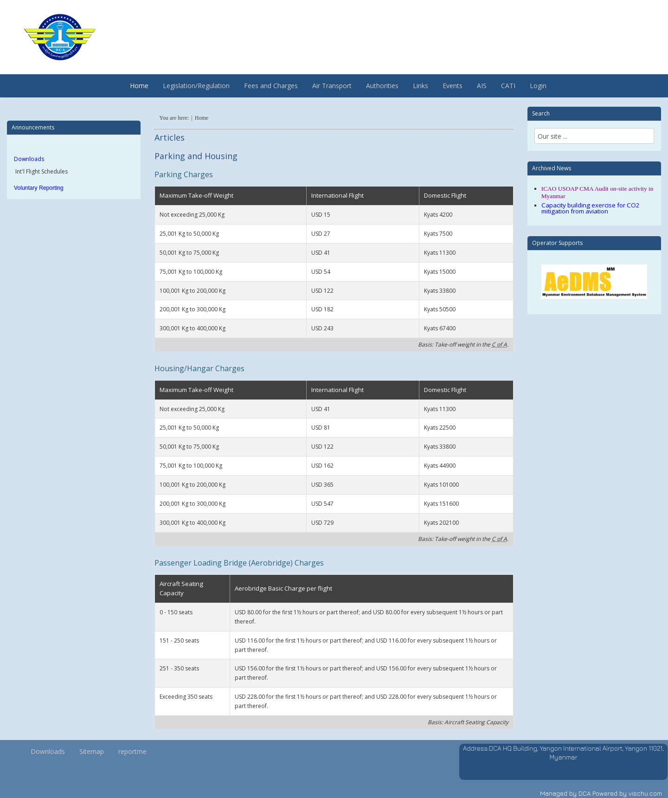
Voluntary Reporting (39, 188)
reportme (132, 751)
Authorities (382, 85)
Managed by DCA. (566, 793)
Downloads (29, 159)
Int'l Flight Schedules (41, 171)
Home (139, 85)
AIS (482, 85)
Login (538, 85)
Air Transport (332, 85)
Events (452, 85)
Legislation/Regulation (196, 85)
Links (420, 85)
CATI (508, 85)
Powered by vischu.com (627, 793)
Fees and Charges (271, 85)
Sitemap (91, 751)
